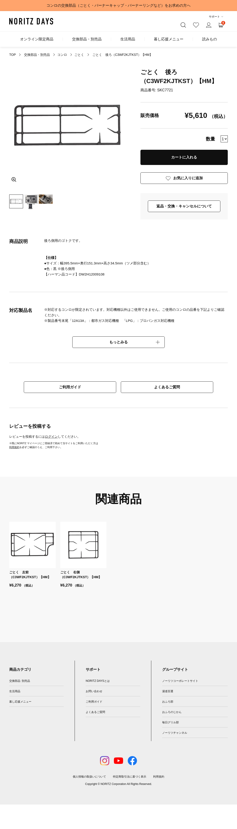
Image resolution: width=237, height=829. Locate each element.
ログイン (51, 436)
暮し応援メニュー (168, 39)
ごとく (79, 55)
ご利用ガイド (70, 387)
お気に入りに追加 (188, 178)
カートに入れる (184, 157)
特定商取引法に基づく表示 (129, 776)
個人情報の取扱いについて (89, 776)
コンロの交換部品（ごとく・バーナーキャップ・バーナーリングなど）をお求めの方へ (118, 5)
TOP (12, 55)
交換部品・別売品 (87, 39)
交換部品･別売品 (19, 680)
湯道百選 (167, 691)
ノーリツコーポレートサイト (180, 680)
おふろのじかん (172, 712)
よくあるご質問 (167, 387)
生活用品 (127, 39)
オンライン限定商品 (36, 39)
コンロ (62, 55)
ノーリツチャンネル (174, 732)
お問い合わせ (94, 691)
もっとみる (118, 342)
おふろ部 (167, 701)
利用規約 (14, 447)
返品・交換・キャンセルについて (184, 206)
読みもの (209, 39)
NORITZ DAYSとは (98, 680)
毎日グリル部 (170, 722)
